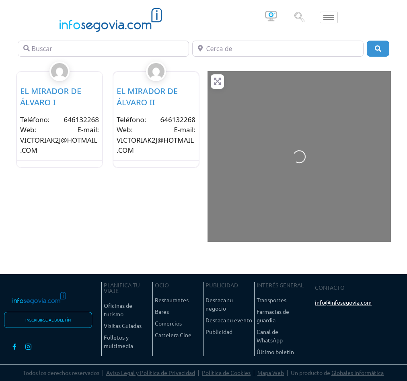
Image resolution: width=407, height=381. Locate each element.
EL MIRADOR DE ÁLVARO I (50, 97)
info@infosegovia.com (343, 302)
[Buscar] (103, 49)
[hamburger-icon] (329, 17)
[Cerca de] (278, 49)
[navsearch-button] (299, 17)
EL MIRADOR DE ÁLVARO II (147, 97)
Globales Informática (357, 372)
